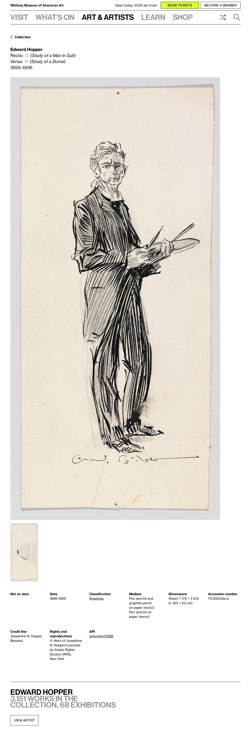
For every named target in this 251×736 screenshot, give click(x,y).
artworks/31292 (101, 636)
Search (237, 17)
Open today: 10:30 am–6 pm (136, 5)
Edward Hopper (26, 49)
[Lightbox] (115, 298)
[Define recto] (26, 55)
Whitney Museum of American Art (37, 5)
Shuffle (222, 17)
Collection (23, 37)
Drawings (96, 598)
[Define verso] (26, 61)
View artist (24, 720)
